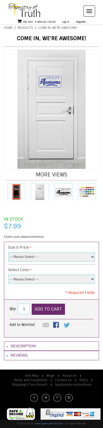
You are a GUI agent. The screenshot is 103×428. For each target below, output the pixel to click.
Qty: (13, 309)
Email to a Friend (46, 325)
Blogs (50, 376)
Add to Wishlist (22, 324)
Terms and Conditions (30, 380)
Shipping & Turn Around (29, 385)
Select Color (18, 270)
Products (25, 28)
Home (8, 28)
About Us (69, 376)
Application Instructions (73, 385)
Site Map (32, 376)
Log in (65, 22)
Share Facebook (56, 325)
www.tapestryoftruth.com (49, 423)
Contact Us (63, 380)
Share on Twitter (67, 325)
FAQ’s (83, 380)
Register (81, 22)
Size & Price (18, 247)
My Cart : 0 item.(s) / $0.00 (36, 21)
